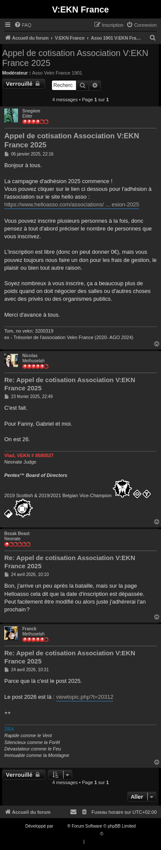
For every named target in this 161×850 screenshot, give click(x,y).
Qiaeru (110, 833)
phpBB (61, 826)
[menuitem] (22, 25)
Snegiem (31, 111)
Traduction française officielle (71, 833)
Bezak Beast (17, 533)
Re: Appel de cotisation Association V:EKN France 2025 (69, 384)
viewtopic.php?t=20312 (84, 697)
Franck (29, 628)
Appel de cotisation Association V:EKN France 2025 (75, 58)
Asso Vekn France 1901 (57, 72)
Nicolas (30, 355)
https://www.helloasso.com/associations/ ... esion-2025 (71, 204)
